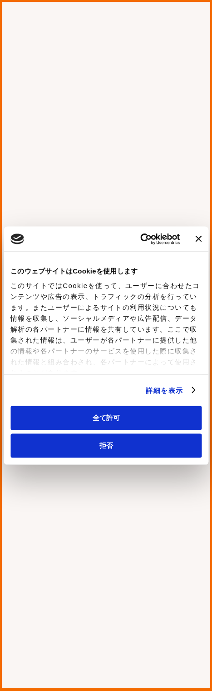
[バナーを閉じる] (198, 239)
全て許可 (106, 418)
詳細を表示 (164, 390)
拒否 (106, 445)
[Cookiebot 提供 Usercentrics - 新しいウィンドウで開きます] (140, 239)
